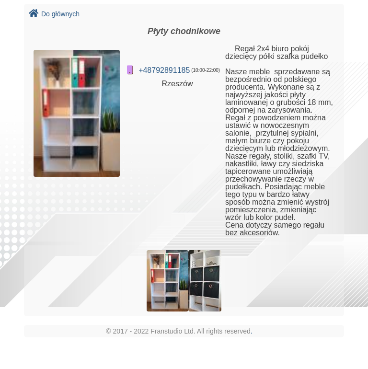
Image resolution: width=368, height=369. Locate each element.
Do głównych (54, 14)
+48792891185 (164, 70)
